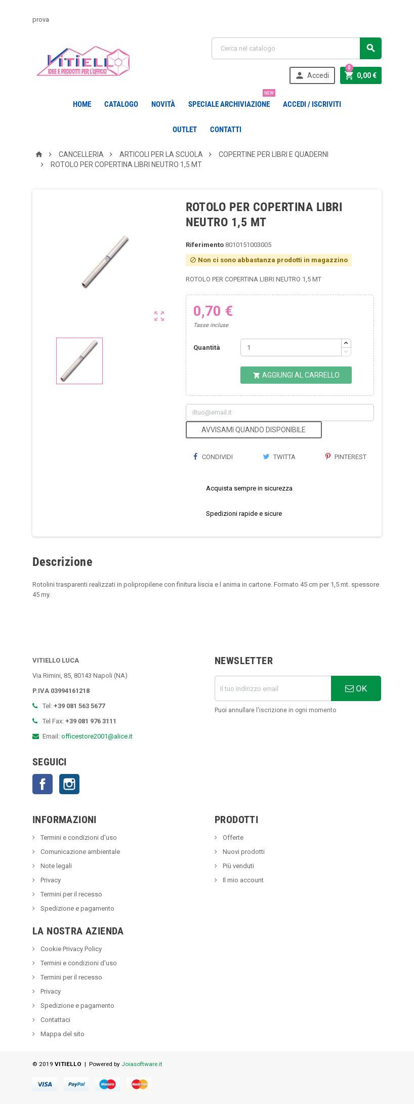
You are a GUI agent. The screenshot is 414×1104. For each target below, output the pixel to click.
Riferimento (205, 245)
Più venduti (237, 866)
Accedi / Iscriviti (312, 104)
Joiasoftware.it (141, 1064)
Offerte (232, 837)
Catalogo (121, 104)
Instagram (69, 784)
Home (82, 104)
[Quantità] (291, 347)
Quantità (206, 347)
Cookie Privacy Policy (70, 949)
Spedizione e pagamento (76, 908)
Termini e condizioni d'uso (78, 837)
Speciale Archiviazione (231, 100)
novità (163, 104)
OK (356, 688)
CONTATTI (225, 129)
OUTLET (185, 129)
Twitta (279, 457)
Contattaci (54, 1020)
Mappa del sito (62, 1034)
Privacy (50, 880)
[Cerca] (297, 48)
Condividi (213, 457)
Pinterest (345, 457)
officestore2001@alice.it (97, 736)
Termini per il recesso (70, 894)
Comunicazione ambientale (79, 851)
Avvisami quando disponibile (253, 430)
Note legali (55, 866)
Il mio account (242, 880)
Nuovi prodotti (243, 851)
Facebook (42, 784)
